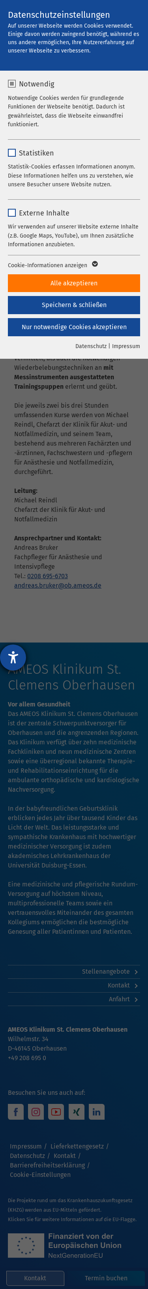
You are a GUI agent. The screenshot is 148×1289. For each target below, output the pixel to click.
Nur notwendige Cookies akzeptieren (74, 327)
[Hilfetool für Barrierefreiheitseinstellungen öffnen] (13, 657)
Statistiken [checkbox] (36, 153)
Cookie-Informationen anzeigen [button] (52, 265)
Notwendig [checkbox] (36, 84)
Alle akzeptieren (74, 283)
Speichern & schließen (74, 305)
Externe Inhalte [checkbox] (44, 213)
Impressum (126, 346)
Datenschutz (91, 346)
